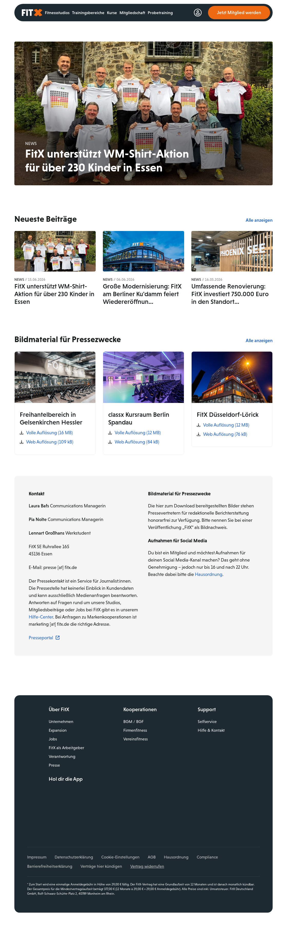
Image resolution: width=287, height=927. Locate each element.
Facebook (52, 822)
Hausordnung (208, 574)
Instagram (64, 822)
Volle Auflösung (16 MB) (49, 432)
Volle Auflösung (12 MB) (138, 432)
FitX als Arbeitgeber (66, 748)
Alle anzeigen (259, 220)
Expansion (58, 730)
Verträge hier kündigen (101, 866)
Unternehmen (61, 721)
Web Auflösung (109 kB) (49, 442)
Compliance (207, 857)
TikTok (86, 822)
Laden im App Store (86, 793)
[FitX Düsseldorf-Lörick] (232, 399)
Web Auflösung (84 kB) (137, 442)
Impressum (36, 857)
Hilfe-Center (41, 617)
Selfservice (207, 721)
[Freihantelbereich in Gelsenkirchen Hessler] (55, 403)
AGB (152, 857)
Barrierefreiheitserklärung (49, 866)
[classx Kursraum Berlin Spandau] (143, 403)
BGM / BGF (133, 721)
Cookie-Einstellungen (120, 857)
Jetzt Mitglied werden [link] (239, 12)
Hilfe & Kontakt (211, 730)
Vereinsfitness (135, 739)
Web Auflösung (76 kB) (225, 434)
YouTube (75, 822)
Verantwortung (62, 756)
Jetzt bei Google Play (86, 804)
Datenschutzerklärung (74, 857)
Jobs (53, 739)
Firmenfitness (135, 730)
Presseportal (41, 637)
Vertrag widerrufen (147, 866)
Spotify (97, 822)
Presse (54, 765)
